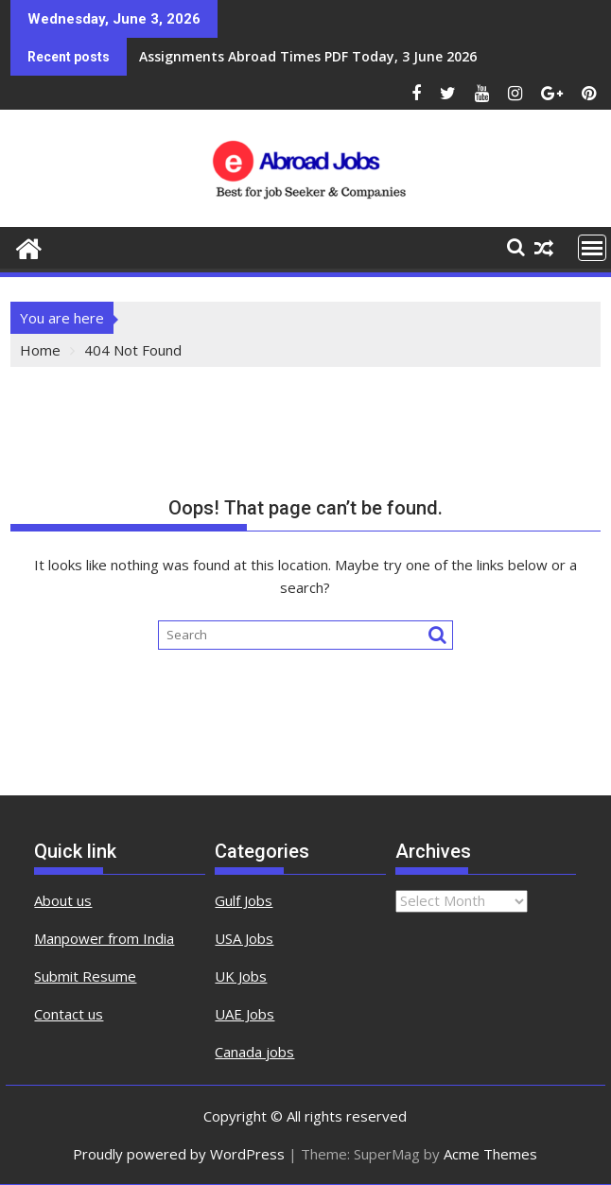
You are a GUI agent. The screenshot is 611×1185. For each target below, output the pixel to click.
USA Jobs (244, 938)
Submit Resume (85, 976)
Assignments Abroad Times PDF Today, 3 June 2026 (308, 56)
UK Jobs (241, 976)
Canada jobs (254, 1051)
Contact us (68, 1013)
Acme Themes (490, 1153)
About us (63, 900)
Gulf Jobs (243, 900)
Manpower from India (104, 938)
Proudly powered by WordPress (179, 1153)
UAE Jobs (244, 1013)
